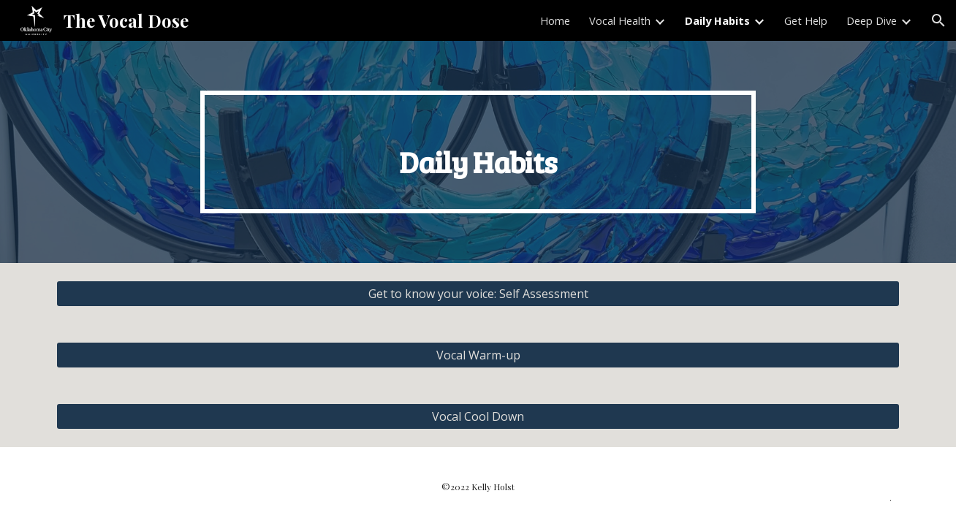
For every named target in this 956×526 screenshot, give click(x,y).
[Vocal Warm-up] (478, 355)
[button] (938, 20)
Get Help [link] (805, 20)
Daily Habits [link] (717, 20)
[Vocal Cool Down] (478, 416)
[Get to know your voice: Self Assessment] (478, 293)
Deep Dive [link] (871, 20)
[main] (478, 152)
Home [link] (555, 20)
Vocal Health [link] (619, 20)
